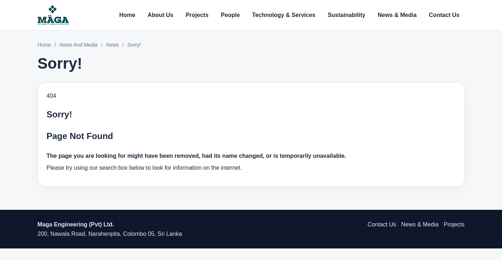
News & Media (397, 15)
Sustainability (346, 15)
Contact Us (444, 15)
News (112, 45)
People (230, 15)
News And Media (79, 45)
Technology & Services (284, 15)
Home (127, 15)
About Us (160, 15)
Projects (197, 15)
